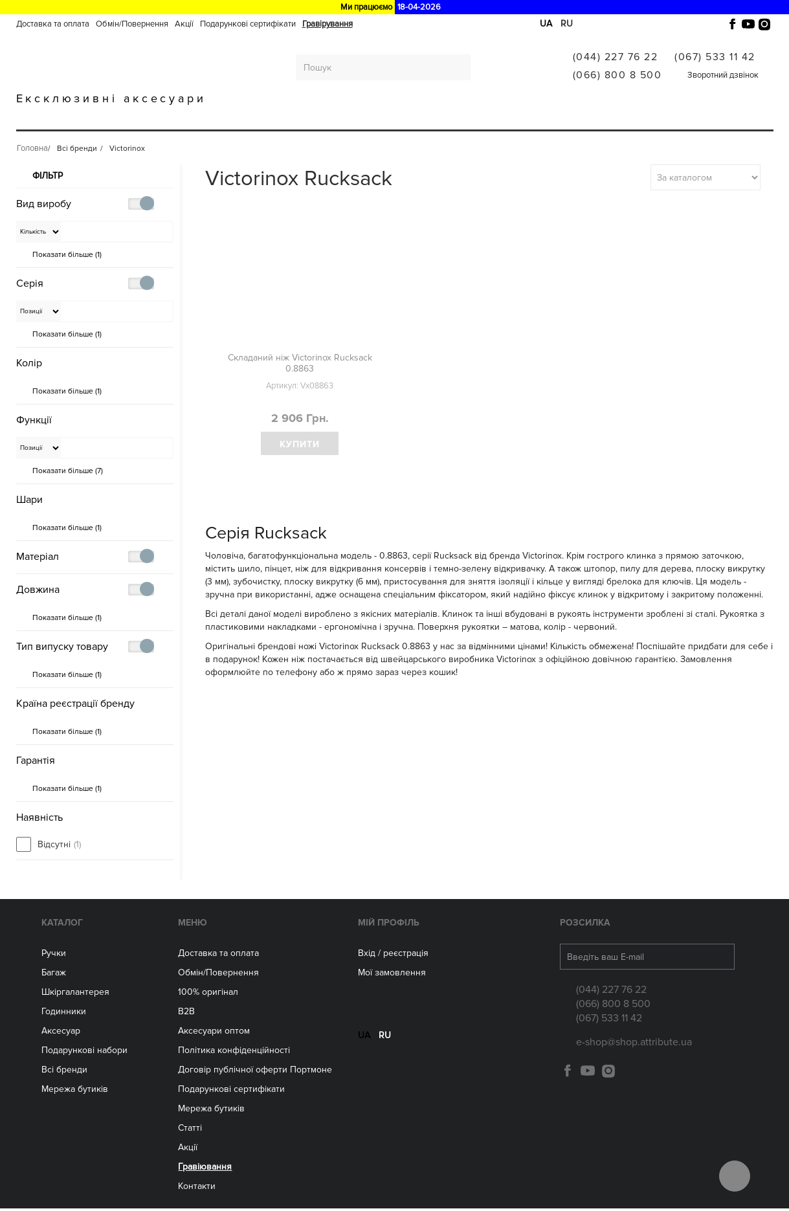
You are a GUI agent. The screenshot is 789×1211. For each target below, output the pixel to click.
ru (567, 23)
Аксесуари (360, 118)
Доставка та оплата (52, 24)
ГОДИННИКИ (287, 118)
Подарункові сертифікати (248, 24)
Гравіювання (604, 118)
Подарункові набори (84, 1052)
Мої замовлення (392, 975)
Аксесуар (60, 1033)
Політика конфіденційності (234, 1052)
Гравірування (327, 24)
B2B (186, 1013)
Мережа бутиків (443, 118)
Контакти (197, 1188)
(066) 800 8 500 (617, 75)
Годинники (63, 1013)
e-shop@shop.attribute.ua (634, 1044)
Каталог (62, 925)
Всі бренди (527, 118)
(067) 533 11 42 (714, 56)
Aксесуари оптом (214, 1033)
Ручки (76, 118)
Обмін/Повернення (132, 24)
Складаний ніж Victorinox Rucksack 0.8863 (300, 363)
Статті (190, 1130)
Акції (184, 24)
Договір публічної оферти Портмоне (255, 1072)
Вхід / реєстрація (393, 955)
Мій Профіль (388, 925)
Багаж (126, 118)
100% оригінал (208, 994)
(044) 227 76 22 (615, 56)
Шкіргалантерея (200, 118)
